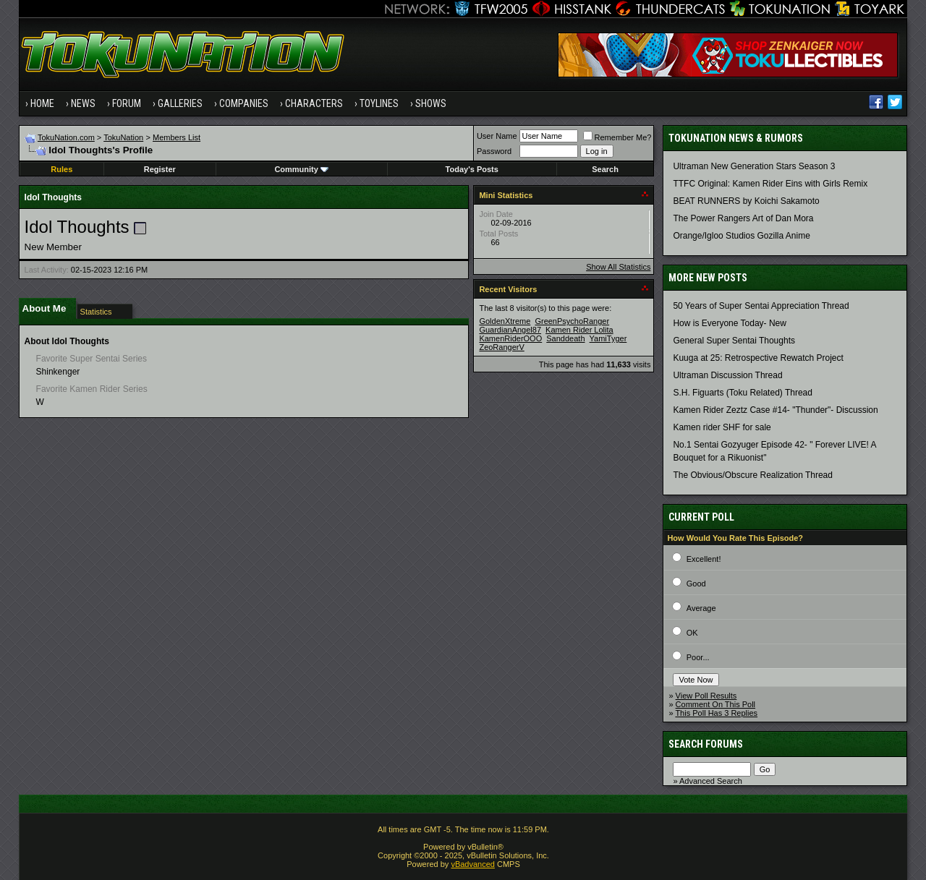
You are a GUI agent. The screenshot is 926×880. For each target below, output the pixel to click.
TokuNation (123, 137)
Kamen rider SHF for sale (721, 427)
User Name (497, 136)
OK (692, 632)
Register (160, 169)
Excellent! (704, 559)
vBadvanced (473, 864)
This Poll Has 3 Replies (716, 713)
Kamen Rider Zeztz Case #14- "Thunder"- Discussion (775, 410)
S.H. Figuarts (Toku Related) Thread (742, 393)
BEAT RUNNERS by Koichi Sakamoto (746, 201)
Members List (176, 137)
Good (696, 583)
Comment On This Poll (715, 704)
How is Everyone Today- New (729, 323)
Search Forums (705, 744)
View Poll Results (706, 695)
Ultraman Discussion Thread (727, 375)
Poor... (698, 657)
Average (701, 608)
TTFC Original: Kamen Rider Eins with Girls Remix (770, 184)
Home (42, 103)
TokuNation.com (66, 137)
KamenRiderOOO (510, 338)
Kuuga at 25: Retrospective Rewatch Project (758, 358)
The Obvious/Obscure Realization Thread (753, 475)
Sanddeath (565, 338)
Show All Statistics (618, 266)
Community (301, 169)
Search (605, 169)
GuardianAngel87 (510, 329)
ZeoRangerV (501, 347)
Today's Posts (472, 169)
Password (494, 151)
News (83, 103)
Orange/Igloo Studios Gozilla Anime (741, 236)
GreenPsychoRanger (572, 321)
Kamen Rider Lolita (579, 329)
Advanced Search (710, 781)
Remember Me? (617, 137)
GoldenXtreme (504, 321)
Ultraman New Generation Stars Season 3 (754, 166)
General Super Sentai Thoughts (734, 341)
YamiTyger (608, 338)
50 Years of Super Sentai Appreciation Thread (761, 306)
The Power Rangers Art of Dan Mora (743, 218)
